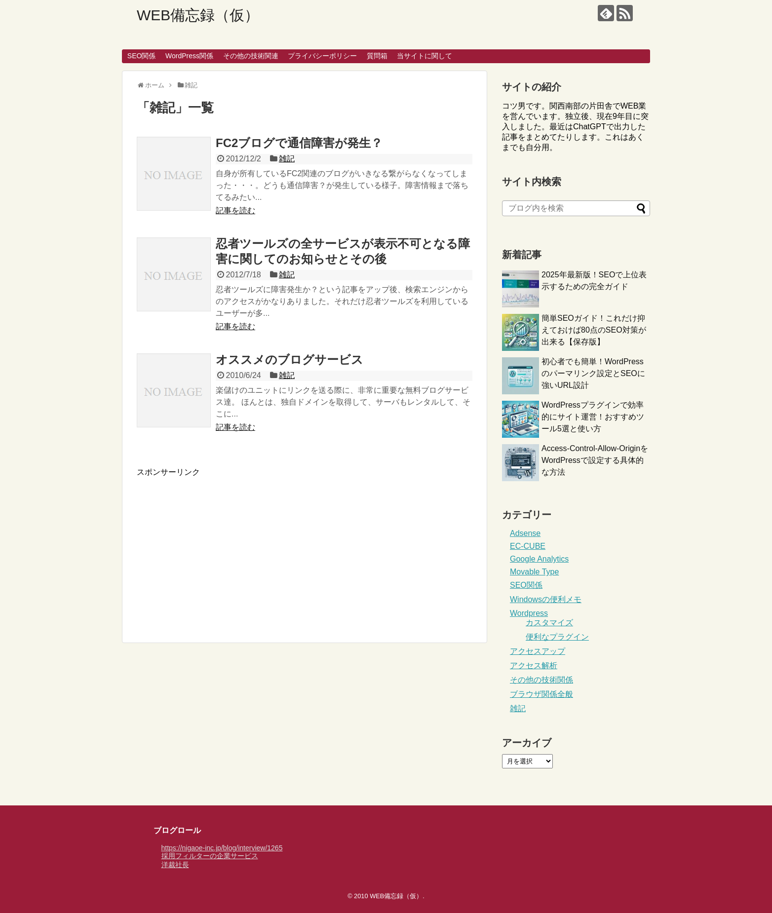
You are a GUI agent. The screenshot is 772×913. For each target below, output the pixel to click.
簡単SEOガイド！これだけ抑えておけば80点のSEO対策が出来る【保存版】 (593, 330)
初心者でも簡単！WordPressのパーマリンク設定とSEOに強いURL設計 (593, 373)
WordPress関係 (189, 56)
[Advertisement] (220, 547)
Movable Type (534, 572)
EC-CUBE (527, 546)
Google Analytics (539, 559)
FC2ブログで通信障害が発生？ (299, 143)
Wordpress (529, 613)
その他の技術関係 (541, 680)
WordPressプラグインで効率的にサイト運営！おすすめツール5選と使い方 (592, 417)
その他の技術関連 (250, 56)
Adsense (525, 533)
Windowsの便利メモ (545, 599)
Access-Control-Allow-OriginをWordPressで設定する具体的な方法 (594, 460)
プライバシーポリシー (322, 56)
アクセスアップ (537, 651)
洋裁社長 (175, 865)
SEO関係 (141, 56)
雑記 (287, 158)
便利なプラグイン (557, 637)
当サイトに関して (424, 56)
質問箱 (377, 56)
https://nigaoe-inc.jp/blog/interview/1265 (222, 848)
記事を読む (235, 210)
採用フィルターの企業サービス (209, 856)
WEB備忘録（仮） (198, 15)
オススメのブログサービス (289, 359)
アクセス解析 (533, 665)
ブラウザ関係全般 (541, 694)
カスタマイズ (549, 622)
